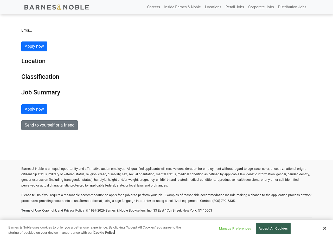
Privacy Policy (74, 210)
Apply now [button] (34, 46)
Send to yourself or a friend (49, 125)
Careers (153, 7)
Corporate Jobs (261, 7)
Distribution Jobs (292, 7)
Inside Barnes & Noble (182, 7)
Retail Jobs (235, 7)
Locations (213, 7)
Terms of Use (31, 210)
